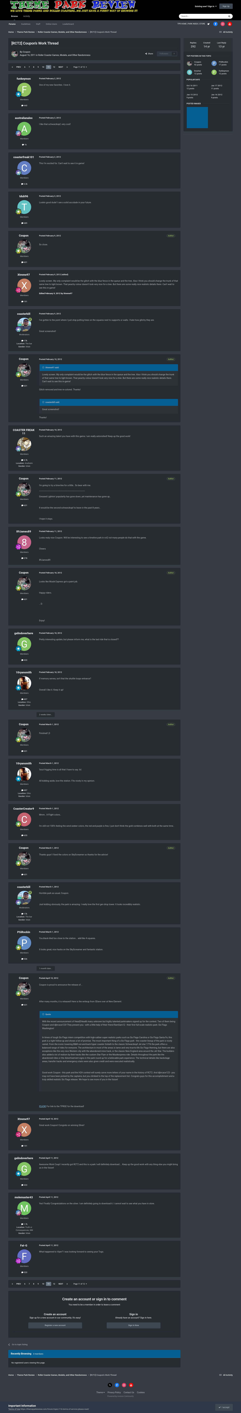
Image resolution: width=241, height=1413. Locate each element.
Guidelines (26, 24)
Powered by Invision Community (120, 1396)
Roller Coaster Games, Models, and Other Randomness (64, 55)
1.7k (24, 1224)
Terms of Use (14, 1409)
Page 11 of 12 (80, 67)
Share (149, 53)
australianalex (23, 118)
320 (24, 1272)
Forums (12, 24)
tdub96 (23, 196)
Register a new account (55, 1325)
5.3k (24, 184)
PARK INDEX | (193, 24)
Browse (14, 17)
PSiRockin (23, 932)
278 (24, 558)
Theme (100, 1392)
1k (24, 145)
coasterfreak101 (23, 157)
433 (24, 660)
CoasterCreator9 (23, 808)
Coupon (26, 52)
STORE (203, 24)
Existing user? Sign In (206, 6)
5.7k (24, 460)
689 (24, 223)
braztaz (197, 71)
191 (24, 301)
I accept (224, 1407)
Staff (38, 24)
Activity (26, 16)
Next (61, 67)
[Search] (195, 16)
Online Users (51, 24)
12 (54, 67)
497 (24, 699)
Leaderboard (68, 24)
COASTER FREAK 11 (24, 431)
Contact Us (129, 1392)
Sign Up (226, 6)
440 (24, 105)
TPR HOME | (182, 24)
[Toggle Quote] (43, 367)
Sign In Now (133, 1325)
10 (43, 67)
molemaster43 (24, 1197)
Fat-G (23, 1245)
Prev (18, 67)
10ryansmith (24, 672)
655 (24, 835)
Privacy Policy (114, 1392)
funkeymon (24, 78)
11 (48, 67)
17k (24, 341)
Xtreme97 (24, 274)
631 (24, 262)
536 (24, 959)
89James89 (23, 531)
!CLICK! (42, 1106)
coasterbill (23, 313)
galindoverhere (23, 633)
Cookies (141, 1392)
